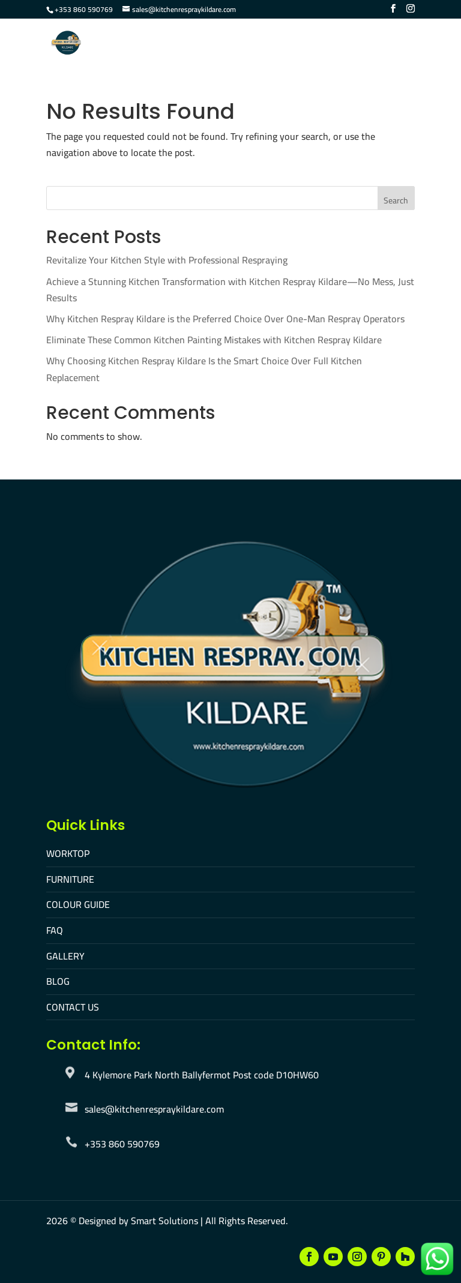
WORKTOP (67, 853)
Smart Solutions (164, 1221)
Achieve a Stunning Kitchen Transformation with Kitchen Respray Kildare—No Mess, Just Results (230, 289)
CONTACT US (72, 1007)
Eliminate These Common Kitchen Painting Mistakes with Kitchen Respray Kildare (214, 340)
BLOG (58, 981)
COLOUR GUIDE (78, 904)
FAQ (54, 930)
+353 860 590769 (84, 9)
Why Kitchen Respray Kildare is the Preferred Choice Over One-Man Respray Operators (225, 319)
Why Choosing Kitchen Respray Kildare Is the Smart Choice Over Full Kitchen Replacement (204, 369)
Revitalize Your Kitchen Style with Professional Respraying (167, 260)
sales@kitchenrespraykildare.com (154, 1109)
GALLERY (65, 956)
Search (396, 200)
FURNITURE (70, 879)
